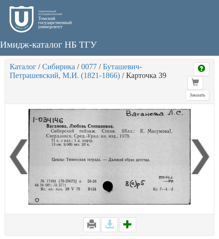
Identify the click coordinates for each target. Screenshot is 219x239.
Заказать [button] (197, 95)
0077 (89, 66)
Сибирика (58, 66)
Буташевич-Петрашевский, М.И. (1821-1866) (76, 71)
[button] (195, 83)
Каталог (23, 66)
